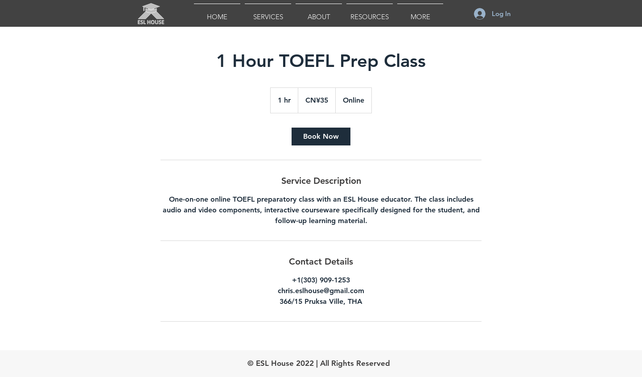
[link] (321, 136)
